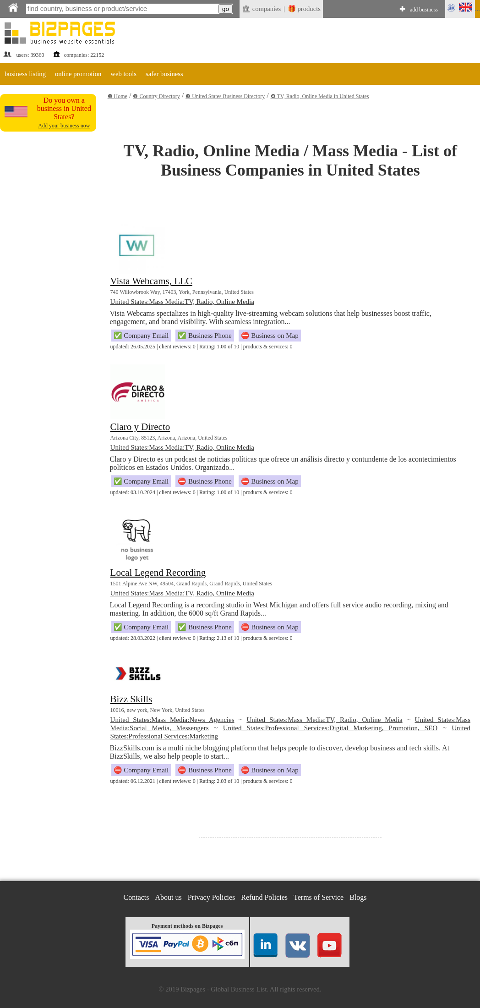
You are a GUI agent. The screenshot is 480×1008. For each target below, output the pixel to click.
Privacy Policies (211, 897)
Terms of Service (319, 897)
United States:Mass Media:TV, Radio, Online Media (182, 301)
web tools (123, 73)
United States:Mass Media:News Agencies (172, 719)
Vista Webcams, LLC (151, 280)
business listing (25, 73)
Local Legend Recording (158, 572)
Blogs (357, 897)
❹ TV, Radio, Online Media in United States (320, 96)
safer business (164, 73)
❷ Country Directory (156, 96)
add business (424, 9)
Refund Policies (264, 897)
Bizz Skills (131, 699)
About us (168, 897)
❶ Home (117, 96)
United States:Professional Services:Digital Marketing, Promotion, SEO (330, 728)
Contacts (136, 897)
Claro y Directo (140, 426)
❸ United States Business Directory (225, 96)
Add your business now (64, 125)
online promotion (78, 73)
